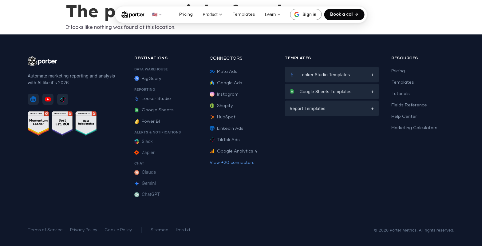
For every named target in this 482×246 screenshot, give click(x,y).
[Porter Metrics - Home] (132, 14)
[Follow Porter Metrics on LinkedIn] (33, 99)
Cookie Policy (118, 230)
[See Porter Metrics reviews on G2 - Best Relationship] (86, 124)
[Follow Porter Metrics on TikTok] (62, 99)
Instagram (224, 94)
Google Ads (226, 83)
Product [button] (212, 14)
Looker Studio (152, 99)
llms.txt (183, 230)
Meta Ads (223, 71)
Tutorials (400, 94)
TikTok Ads (225, 140)
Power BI (147, 121)
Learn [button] (273, 14)
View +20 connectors (232, 163)
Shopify (221, 106)
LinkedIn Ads (226, 128)
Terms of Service (45, 230)
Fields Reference (409, 105)
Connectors (226, 58)
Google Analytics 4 (233, 151)
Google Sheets (154, 110)
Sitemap (159, 230)
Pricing (186, 14)
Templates (243, 14)
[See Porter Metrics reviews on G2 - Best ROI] (62, 124)
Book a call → (344, 14)
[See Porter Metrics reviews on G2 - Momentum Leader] (38, 124)
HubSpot (222, 117)
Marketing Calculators (414, 128)
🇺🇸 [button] (157, 14)
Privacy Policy (83, 230)
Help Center (404, 116)
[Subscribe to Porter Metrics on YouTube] (47, 99)
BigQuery (147, 79)
